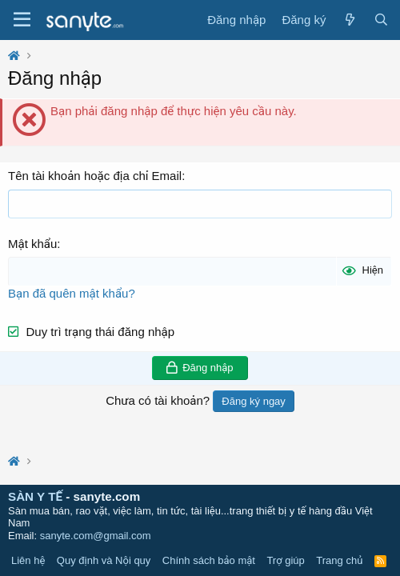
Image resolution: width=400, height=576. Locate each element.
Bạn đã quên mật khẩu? (71, 293)
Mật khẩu (32, 243)
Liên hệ (28, 560)
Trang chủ (339, 560)
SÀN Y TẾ (35, 496)
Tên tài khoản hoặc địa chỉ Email (95, 175)
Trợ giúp (285, 560)
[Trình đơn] (22, 20)
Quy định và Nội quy (104, 560)
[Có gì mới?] (349, 20)
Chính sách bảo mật (208, 560)
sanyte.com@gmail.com (95, 536)
